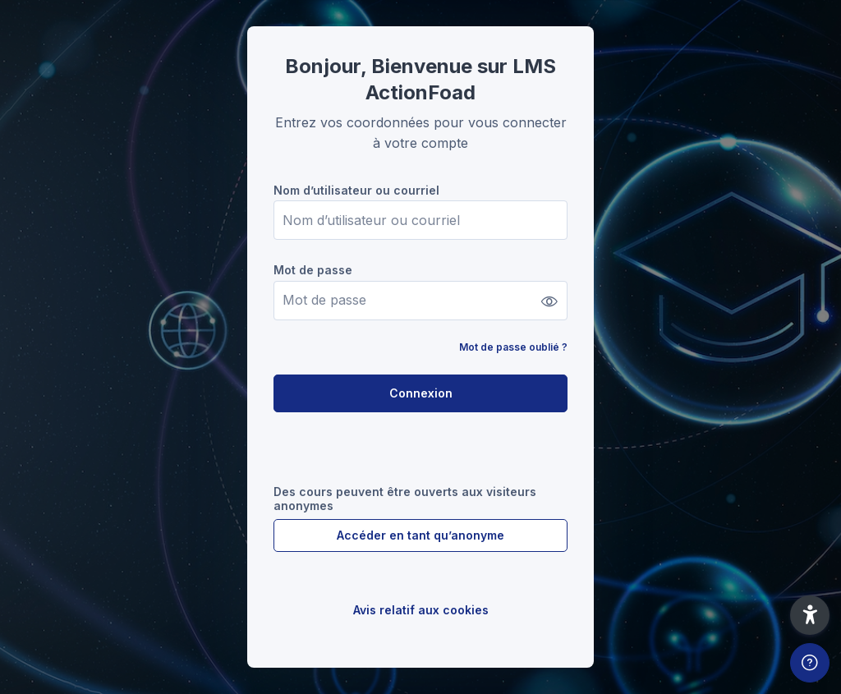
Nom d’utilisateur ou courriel (356, 190)
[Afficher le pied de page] (810, 663)
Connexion (421, 393)
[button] (810, 615)
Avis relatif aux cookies (421, 610)
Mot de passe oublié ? (513, 347)
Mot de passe (312, 270)
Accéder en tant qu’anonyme (420, 535)
